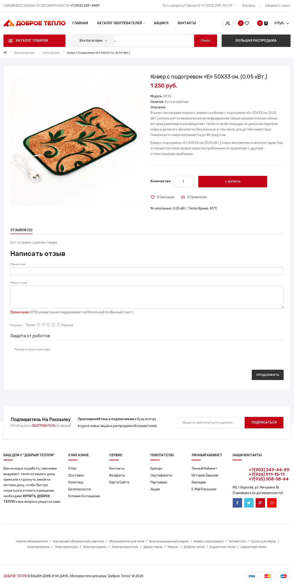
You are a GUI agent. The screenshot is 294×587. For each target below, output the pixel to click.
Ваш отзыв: (20, 282)
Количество (160, 181)
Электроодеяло (95, 547)
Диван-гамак (153, 547)
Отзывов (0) (21, 230)
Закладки (199, 482)
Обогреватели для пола (126, 541)
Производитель (24, 52)
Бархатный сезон (254, 547)
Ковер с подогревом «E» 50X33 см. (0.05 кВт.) (98, 52)
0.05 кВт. (180, 208)
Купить (234, 181)
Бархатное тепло (223, 547)
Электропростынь (125, 547)
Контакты (117, 469)
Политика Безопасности (79, 485)
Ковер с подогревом (208, 541)
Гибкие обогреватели (32, 541)
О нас (72, 469)
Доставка (76, 475)
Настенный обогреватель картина (78, 541)
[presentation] (92, 354)
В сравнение (197, 197)
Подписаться (264, 422)
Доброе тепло (194, 547)
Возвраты (117, 475)
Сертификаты (161, 475)
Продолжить (267, 375)
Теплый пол (237, 541)
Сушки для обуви (263, 541)
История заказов (205, 475)
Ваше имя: (19, 264)
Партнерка (158, 482)
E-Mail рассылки (204, 489)
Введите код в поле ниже (33, 349)
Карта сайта (119, 482)
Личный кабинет (204, 469)
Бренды (156, 469)
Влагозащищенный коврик (169, 541)
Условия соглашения (84, 496)
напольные (163, 208)
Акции (155, 489)
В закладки (165, 197)
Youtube (272, 503)
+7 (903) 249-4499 (85, 6)
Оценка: (17, 325)
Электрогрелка (38, 547)
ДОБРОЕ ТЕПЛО (15, 576)
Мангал (173, 547)
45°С (213, 208)
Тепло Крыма (51, 52)
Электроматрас (66, 547)
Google (260, 503)
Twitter (249, 503)
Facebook (237, 503)
